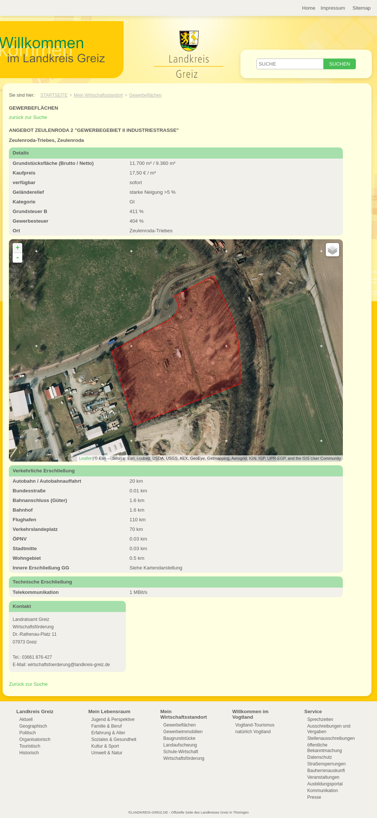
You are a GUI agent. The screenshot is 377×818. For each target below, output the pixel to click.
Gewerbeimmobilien (183, 731)
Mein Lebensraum (109, 711)
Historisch (29, 752)
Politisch (27, 732)
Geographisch (33, 726)
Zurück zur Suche (28, 684)
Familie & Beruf (106, 726)
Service (313, 711)
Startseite (54, 95)
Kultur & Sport (105, 746)
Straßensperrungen (326, 764)
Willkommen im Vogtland (250, 714)
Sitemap (362, 8)
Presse (314, 797)
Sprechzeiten (320, 719)
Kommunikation (322, 790)
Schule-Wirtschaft (180, 751)
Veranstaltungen (323, 777)
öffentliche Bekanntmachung (324, 747)
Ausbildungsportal (324, 784)
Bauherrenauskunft (326, 770)
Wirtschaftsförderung (183, 758)
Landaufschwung (180, 745)
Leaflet (85, 458)
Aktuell (26, 719)
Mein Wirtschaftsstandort (98, 95)
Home (308, 8)
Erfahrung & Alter (108, 732)
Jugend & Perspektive (113, 719)
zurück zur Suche (28, 117)
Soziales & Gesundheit (113, 739)
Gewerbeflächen (145, 95)
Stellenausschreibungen (331, 738)
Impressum (333, 8)
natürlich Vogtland (253, 731)
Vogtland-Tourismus (254, 725)
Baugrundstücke (179, 738)
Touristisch (29, 746)
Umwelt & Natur (106, 752)
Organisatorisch (34, 739)
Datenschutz (319, 757)
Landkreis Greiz (34, 711)
